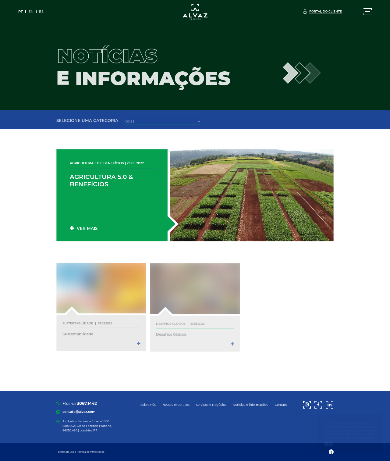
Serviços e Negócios (211, 405)
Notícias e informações (250, 405)
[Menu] (367, 11)
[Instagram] (307, 405)
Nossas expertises (176, 405)
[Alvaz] (195, 12)
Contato (281, 405)
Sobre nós (148, 405)
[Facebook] (318, 405)
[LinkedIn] (329, 405)
